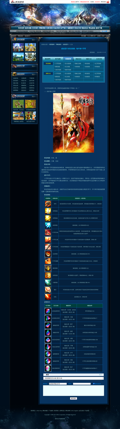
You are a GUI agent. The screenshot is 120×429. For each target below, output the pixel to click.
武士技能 (67, 66)
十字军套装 (58, 73)
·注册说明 (23, 78)
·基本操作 (15, 80)
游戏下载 (99, 28)
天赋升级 (58, 31)
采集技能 (25, 31)
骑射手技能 (68, 69)
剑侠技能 (77, 66)
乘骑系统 (42, 28)
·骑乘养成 (31, 88)
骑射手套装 (68, 79)
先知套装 (87, 76)
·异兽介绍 (15, 88)
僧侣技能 (87, 63)
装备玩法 (85, 28)
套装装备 (38, 31)
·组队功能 (15, 83)
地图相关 (70, 28)
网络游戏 (20, 36)
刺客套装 (57, 76)
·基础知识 (23, 90)
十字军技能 (58, 63)
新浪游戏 (13, 36)
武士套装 (67, 76)
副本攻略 (28, 28)
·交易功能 (31, 85)
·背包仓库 (15, 85)
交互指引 (35, 28)
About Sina (39, 410)
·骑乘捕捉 (31, 90)
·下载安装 (31, 78)
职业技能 (32, 31)
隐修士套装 (78, 73)
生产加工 (63, 28)
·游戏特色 (15, 78)
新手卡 (77, 2)
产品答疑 (86, 410)
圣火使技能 (68, 63)
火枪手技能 (58, 69)
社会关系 (56, 28)
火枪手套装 (58, 79)
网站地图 (45, 410)
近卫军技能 (98, 63)
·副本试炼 (31, 80)
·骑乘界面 (23, 88)
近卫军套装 (98, 73)
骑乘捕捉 (51, 31)
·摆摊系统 (23, 85)
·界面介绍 (23, 80)
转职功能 (64, 31)
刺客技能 (57, 66)
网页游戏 (103, 2)
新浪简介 (33, 410)
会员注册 (81, 410)
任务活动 (49, 28)
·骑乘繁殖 (15, 90)
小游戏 (92, 2)
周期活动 (19, 31)
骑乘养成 (45, 31)
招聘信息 (62, 410)
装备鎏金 (77, 31)
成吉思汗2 (27, 36)
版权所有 (62, 418)
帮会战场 (92, 28)
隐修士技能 (78, 63)
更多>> (34, 40)
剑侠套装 (77, 76)
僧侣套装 (87, 73)
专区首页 (21, 28)
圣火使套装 (68, 73)
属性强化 (71, 31)
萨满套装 (97, 76)
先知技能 (87, 66)
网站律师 (67, 410)
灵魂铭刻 (90, 31)
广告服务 (50, 410)
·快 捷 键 (23, 83)
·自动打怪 (31, 83)
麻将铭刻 (84, 31)
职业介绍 (77, 28)
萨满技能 (97, 66)
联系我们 (56, 410)
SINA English (74, 410)
